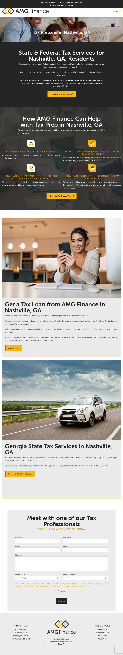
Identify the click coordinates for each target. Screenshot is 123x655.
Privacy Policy (102, 632)
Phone (37, 548)
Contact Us (14, 348)
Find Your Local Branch (62, 5)
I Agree (61, 591)
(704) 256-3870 (20, 629)
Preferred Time (85, 576)
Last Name (85, 539)
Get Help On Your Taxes (62, 94)
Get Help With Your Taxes (62, 196)
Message (61, 562)
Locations (102, 635)
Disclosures (102, 629)
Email (85, 548)
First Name (37, 539)
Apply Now (102, 639)
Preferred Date (37, 576)
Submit (61, 601)
